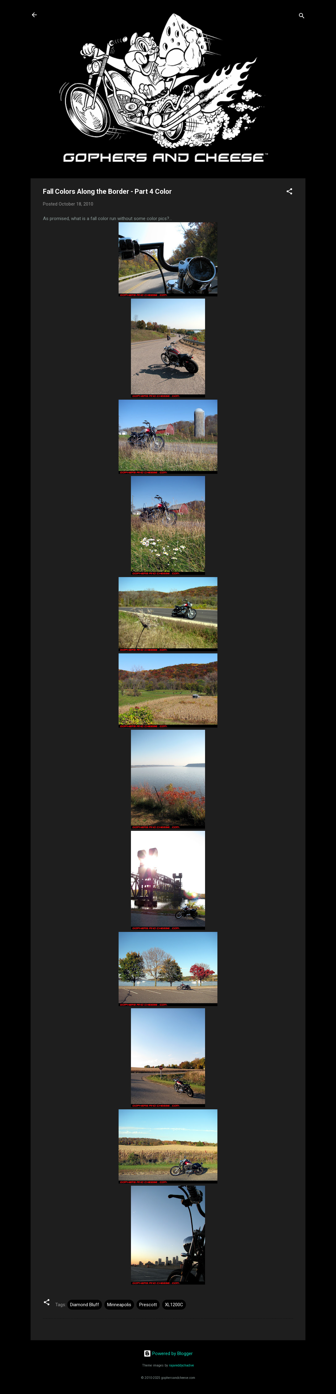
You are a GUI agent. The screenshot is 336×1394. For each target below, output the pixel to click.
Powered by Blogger (168, 1353)
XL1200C (174, 1304)
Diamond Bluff (84, 1304)
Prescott (148, 1304)
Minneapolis (119, 1304)
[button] (289, 192)
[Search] (301, 16)
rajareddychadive (181, 1365)
